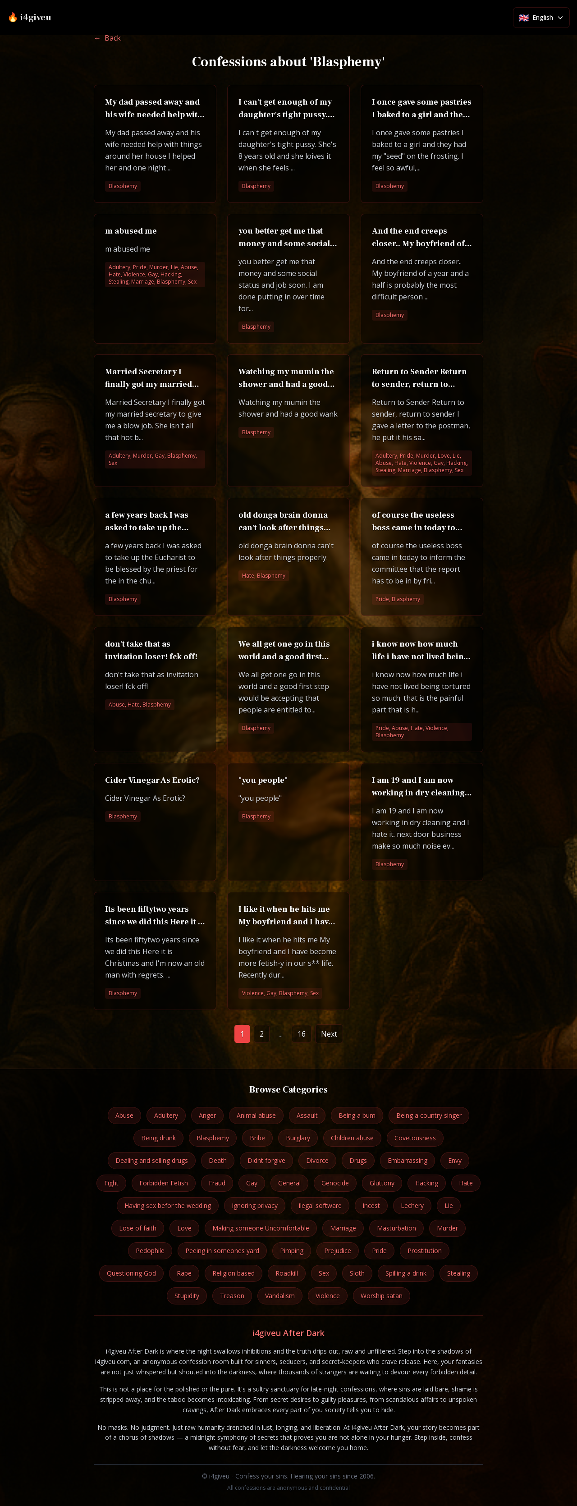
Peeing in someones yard (222, 1250)
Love (184, 1228)
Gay (251, 1183)
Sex (324, 1273)
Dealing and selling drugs (151, 1160)
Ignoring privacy (255, 1205)
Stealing (458, 1273)
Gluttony (382, 1183)
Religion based (233, 1273)
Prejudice (337, 1250)
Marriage (343, 1228)
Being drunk (158, 1138)
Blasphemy (213, 1138)
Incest (371, 1205)
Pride (379, 1250)
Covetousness (415, 1138)
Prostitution (425, 1250)
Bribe (257, 1138)
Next (329, 1034)
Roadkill (286, 1273)
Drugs (358, 1160)
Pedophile (150, 1250)
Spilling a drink (405, 1273)
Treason (232, 1295)
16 (302, 1034)
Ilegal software (320, 1205)
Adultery (166, 1115)
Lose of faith (137, 1228)
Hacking (426, 1183)
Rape (184, 1273)
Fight (111, 1183)
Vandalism (280, 1295)
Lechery (412, 1205)
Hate (466, 1183)
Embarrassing (407, 1160)
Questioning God (131, 1273)
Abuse (124, 1115)
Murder (447, 1228)
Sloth (357, 1273)
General (289, 1183)
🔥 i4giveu (29, 17)
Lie (448, 1205)
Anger (207, 1115)
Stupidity (186, 1295)
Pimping (291, 1250)
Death (218, 1160)
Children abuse (352, 1138)
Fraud (217, 1183)
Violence (328, 1295)
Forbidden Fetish (163, 1183)
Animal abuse (256, 1115)
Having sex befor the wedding (167, 1205)
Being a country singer (429, 1115)
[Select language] (541, 17)
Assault (307, 1115)
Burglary (298, 1138)
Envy (455, 1160)
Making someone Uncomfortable (260, 1228)
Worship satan (382, 1295)
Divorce (317, 1160)
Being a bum (357, 1115)
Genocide (335, 1183)
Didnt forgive (266, 1160)
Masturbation (396, 1228)
